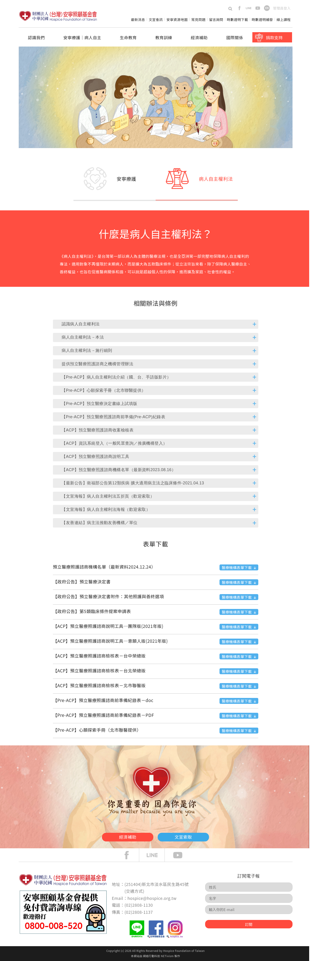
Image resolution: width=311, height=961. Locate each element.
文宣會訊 (156, 19)
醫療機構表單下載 (237, 567)
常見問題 (198, 19)
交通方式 (134, 891)
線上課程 (284, 19)
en (267, 8)
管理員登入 (282, 8)
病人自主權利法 (216, 178)
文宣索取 (191, 836)
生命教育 (128, 37)
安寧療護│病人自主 (82, 37)
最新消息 (138, 19)
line (248, 8)
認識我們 (36, 37)
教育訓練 (163, 37)
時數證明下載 (237, 19)
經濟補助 (199, 37)
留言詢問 (216, 19)
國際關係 (234, 37)
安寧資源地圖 (177, 19)
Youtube (181, 855)
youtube (258, 8)
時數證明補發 (262, 19)
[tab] (155, 324)
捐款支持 (274, 37)
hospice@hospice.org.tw (151, 898)
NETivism (167, 956)
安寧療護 (126, 178)
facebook (239, 8)
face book (130, 855)
